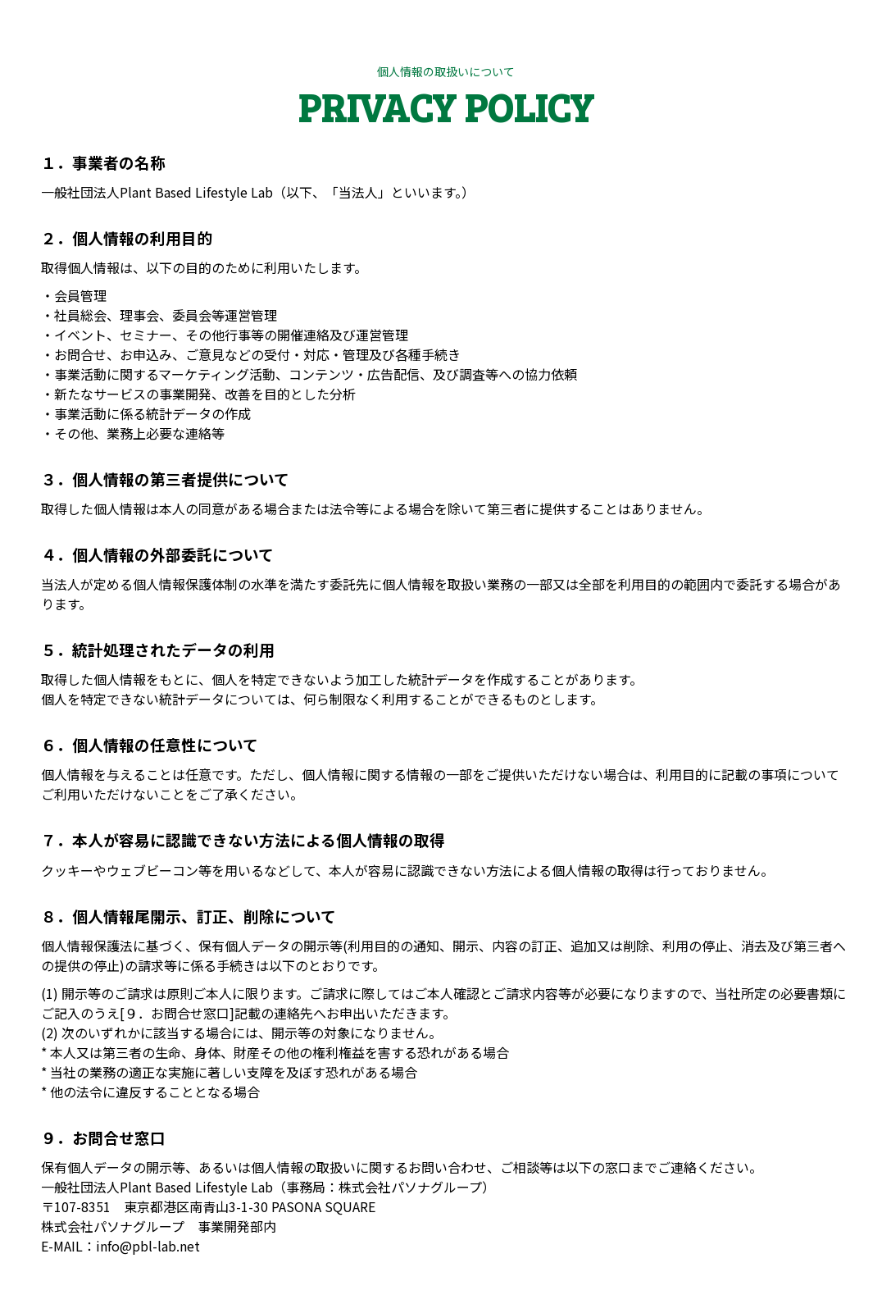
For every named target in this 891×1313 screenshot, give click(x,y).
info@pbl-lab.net (148, 1246)
